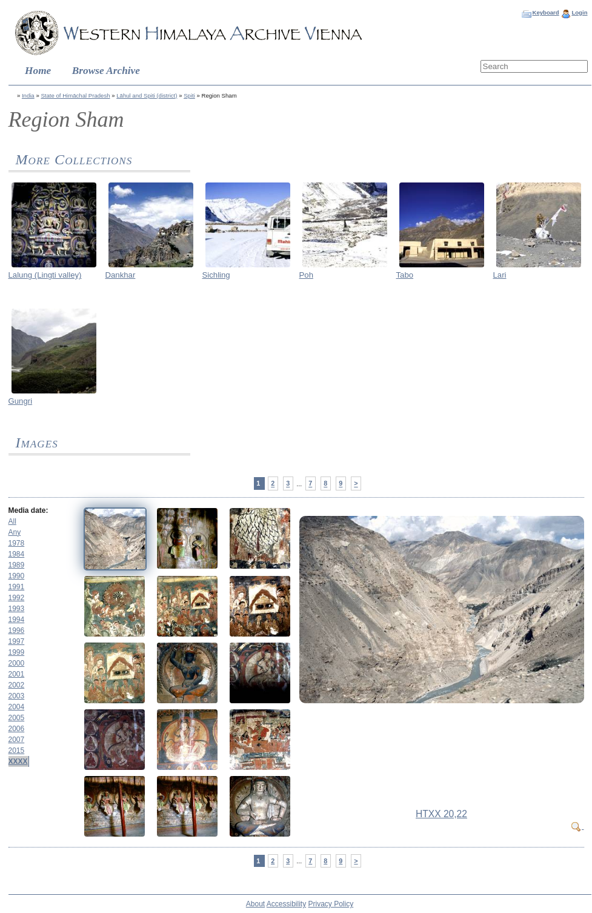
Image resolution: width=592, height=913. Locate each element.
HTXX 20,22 (441, 814)
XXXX (18, 761)
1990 (16, 576)
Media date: (28, 510)
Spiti (189, 95)
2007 (16, 739)
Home (38, 70)
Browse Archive (106, 70)
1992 (16, 598)
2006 (16, 728)
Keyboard (545, 12)
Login (579, 12)
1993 (16, 608)
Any (14, 532)
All (12, 521)
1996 (16, 630)
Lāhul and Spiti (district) (146, 95)
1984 (16, 554)
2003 (16, 696)
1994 (16, 619)
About (255, 904)
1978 (16, 543)
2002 (16, 685)
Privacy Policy (331, 904)
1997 (16, 641)
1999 (16, 652)
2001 (16, 674)
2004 (16, 707)
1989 (16, 565)
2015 (16, 750)
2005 (16, 718)
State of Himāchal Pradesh (75, 95)
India (28, 95)
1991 (16, 587)
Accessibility (286, 904)
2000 (16, 663)
